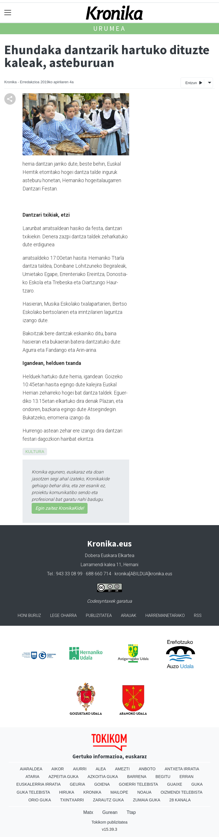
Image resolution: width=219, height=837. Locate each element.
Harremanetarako (165, 615)
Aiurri (79, 769)
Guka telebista (33, 792)
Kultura (34, 451)
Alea (101, 769)
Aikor (57, 769)
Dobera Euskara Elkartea (109, 555)
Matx (88, 812)
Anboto (147, 769)
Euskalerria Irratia (38, 784)
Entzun (193, 82)
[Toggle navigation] (8, 13)
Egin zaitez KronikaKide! (59, 508)
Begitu (162, 776)
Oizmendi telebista (181, 792)
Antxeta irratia (182, 769)
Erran (186, 776)
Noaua (144, 792)
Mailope (119, 792)
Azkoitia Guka (103, 776)
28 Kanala (180, 800)
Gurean (109, 812)
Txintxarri (72, 800)
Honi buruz (29, 615)
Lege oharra (63, 615)
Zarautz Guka (108, 800)
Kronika (92, 792)
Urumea (109, 28)
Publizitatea (99, 615)
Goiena (102, 784)
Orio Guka (39, 800)
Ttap (131, 812)
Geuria (77, 784)
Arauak (128, 615)
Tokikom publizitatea (109, 822)
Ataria (33, 776)
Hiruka (66, 792)
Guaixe (174, 784)
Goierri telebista (138, 784)
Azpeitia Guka (63, 776)
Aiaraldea (31, 769)
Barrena (137, 776)
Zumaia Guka (146, 800)
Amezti (122, 769)
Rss (198, 615)
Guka (197, 784)
